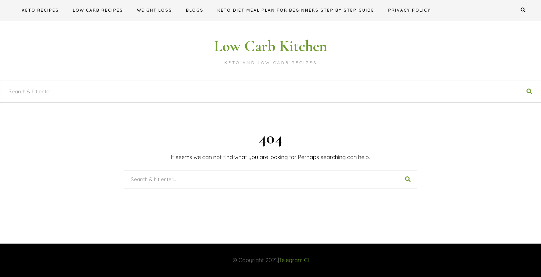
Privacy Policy (409, 10)
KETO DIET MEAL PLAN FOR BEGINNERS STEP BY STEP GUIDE (295, 10)
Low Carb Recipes (98, 10)
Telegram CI (294, 260)
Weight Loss (154, 10)
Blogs (195, 10)
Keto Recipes (40, 10)
